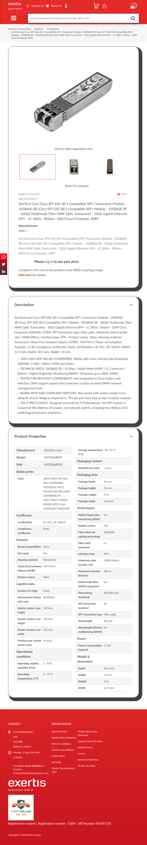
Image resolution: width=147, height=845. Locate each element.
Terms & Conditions (61, 743)
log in (49, 261)
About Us (56, 6)
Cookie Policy (58, 756)
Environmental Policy (88, 759)
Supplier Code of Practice (90, 741)
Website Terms (85, 747)
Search (133, 18)
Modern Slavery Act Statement (87, 733)
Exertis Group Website (63, 749)
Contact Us (37, 6)
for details (32, 275)
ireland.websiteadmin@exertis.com (30, 773)
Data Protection (59, 731)
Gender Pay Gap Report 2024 (63, 770)
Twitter (3, 264)
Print (124, 194)
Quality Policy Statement (64, 737)
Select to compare (73, 186)
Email (3, 257)
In (3, 271)
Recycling (56, 762)
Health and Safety (86, 765)
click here (37, 765)
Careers (81, 753)
